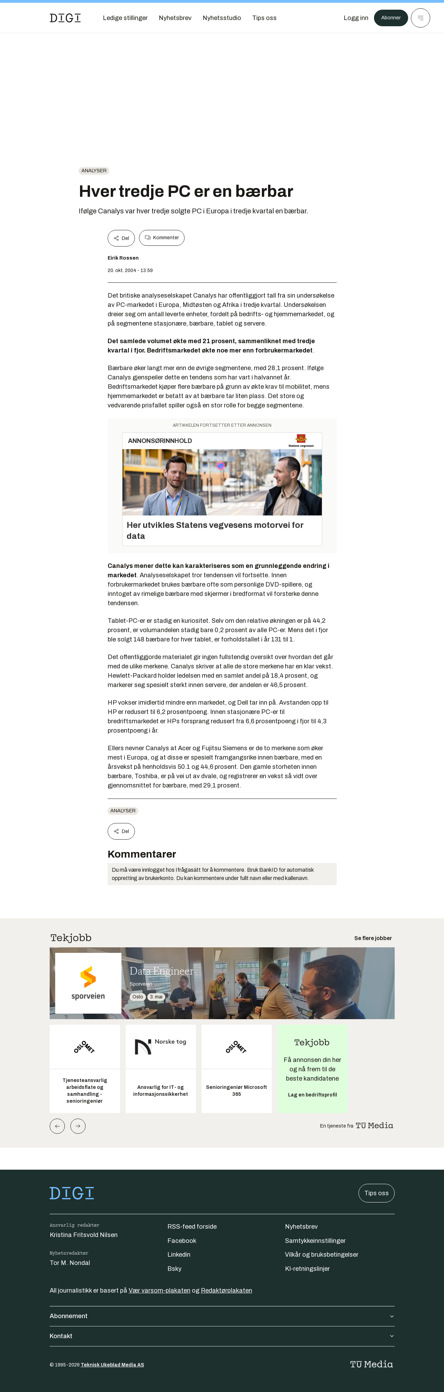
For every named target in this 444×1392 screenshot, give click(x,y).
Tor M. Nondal (70, 1262)
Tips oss (376, 1193)
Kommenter (162, 238)
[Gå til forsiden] (65, 17)
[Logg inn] (351, 18)
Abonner (389, 17)
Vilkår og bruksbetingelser (321, 1254)
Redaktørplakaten (226, 1290)
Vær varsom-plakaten (159, 1290)
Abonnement (222, 1316)
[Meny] (420, 18)
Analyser (94, 170)
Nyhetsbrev (301, 1226)
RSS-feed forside (192, 1226)
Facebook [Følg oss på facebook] (181, 1240)
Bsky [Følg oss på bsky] (174, 1268)
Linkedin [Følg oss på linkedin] (178, 1254)
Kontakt (222, 1336)
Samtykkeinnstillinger (315, 1240)
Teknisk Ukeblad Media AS (112, 1364)
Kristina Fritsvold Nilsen (84, 1234)
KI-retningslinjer (307, 1268)
